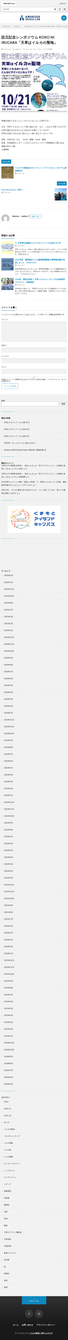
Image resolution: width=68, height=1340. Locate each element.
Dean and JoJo (31, 49)
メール (5, 356)
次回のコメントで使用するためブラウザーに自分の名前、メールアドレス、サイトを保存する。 (34, 380)
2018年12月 (9, 1043)
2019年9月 (8, 981)
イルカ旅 (7, 1150)
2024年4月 (8, 692)
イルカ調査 (8, 1157)
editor (20, 469)
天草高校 (7, 1239)
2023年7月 (8, 754)
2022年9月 (8, 823)
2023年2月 (8, 788)
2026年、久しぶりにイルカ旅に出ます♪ (20, 443)
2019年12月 (9, 960)
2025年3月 (8, 616)
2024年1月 (8, 713)
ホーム (16, 1325)
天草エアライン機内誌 (13, 1232)
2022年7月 (8, 836)
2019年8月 (8, 988)
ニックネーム (9, 1170)
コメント (4, 319)
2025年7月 (8, 610)
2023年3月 (8, 781)
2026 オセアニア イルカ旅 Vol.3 (17, 422)
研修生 (6, 1273)
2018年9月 (8, 1056)
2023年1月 (8, 795)
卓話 (6, 1212)
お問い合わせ (27, 1325)
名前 (4, 345)
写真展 (6, 1198)
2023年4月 (8, 775)
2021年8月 (8, 912)
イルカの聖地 (47, 49)
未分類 (6, 1260)
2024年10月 (9, 651)
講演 (6, 1287)
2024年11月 (9, 644)
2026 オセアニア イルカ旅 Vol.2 (17, 429)
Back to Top (34, 1301)
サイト (4, 367)
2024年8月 (8, 665)
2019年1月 (8, 1036)
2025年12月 (9, 589)
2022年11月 (9, 809)
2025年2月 (8, 623)
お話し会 (7, 1115)
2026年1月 (8, 582)
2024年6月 (8, 678)
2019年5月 (8, 1008)
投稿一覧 (35, 216)
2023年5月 (8, 768)
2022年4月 (8, 857)
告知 (6, 1218)
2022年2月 (8, 871)
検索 (3, 400)
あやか (13, 493)
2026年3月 (8, 575)
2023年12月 (9, 720)
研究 (6, 1280)
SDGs (39, 49)
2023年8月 (8, 747)
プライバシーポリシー (45, 1325)
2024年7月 (8, 671)
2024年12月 (9, 637)
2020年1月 (8, 953)
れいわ (6, 1122)
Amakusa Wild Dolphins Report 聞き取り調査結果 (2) (25, 450)
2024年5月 (8, 685)
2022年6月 (8, 843)
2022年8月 (8, 830)
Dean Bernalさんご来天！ (12, 190)
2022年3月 (8, 864)
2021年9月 (8, 905)
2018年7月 (8, 1070)
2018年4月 (8, 1084)
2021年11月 (9, 891)
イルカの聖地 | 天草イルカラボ (41, 1333)
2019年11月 (9, 967)
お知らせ (18, 49)
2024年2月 (8, 706)
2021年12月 (9, 885)
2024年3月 (8, 699)
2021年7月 (8, 919)
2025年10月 (9, 596)
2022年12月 (9, 802)
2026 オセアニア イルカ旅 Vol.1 (17, 436)
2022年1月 (8, 878)
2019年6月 (8, 1001)
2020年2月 (8, 946)
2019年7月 (8, 995)
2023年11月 (9, 726)
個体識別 (7, 1191)
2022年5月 (8, 850)
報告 (6, 1225)
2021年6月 (8, 926)
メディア (7, 1184)
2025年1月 (8, 630)
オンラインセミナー (12, 1163)
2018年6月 (8, 1077)
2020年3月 (8, 940)
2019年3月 (8, 1022)
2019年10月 (9, 974)
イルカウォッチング (12, 1136)
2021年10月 (9, 898)
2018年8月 (8, 1063)
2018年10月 (9, 1050)
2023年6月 (8, 761)
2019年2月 (8, 1029)
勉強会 (6, 1205)
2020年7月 (8, 933)
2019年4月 (8, 1015)
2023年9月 (8, 740)
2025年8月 (8, 603)
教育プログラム (10, 1253)
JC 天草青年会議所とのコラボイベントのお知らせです (38, 243)
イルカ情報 (8, 1143)
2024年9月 (8, 658)
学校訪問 (7, 1246)
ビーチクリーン (10, 1177)
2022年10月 (9, 816)
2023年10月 (9, 733)
